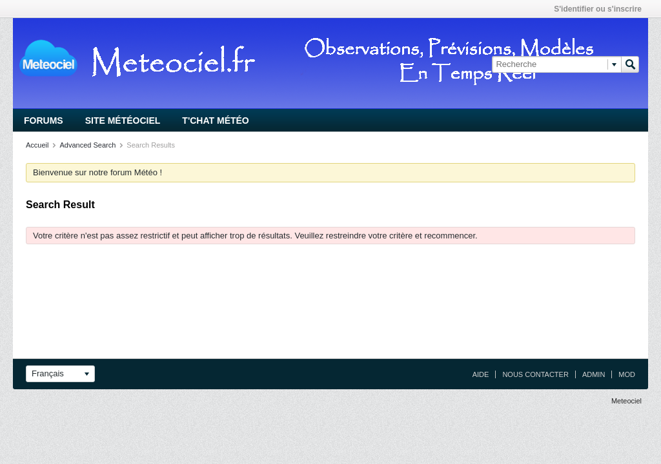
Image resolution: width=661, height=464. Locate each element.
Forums (43, 120)
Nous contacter (535, 374)
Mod (626, 374)
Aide (481, 374)
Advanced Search (87, 145)
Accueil (37, 145)
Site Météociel (123, 120)
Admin (593, 374)
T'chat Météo (215, 120)
